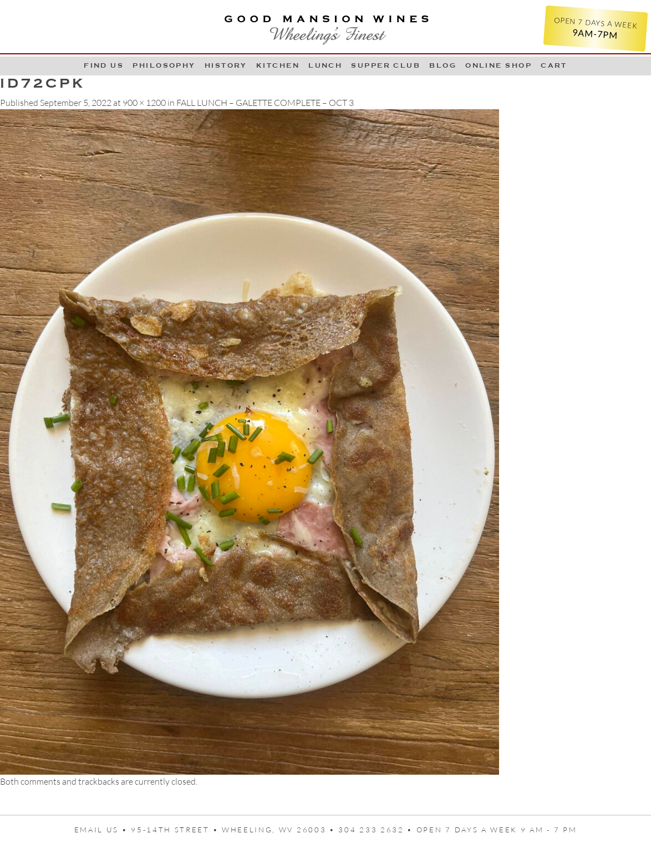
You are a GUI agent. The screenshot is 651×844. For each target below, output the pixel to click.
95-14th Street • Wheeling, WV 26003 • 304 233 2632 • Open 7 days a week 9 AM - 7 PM (354, 829)
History (226, 65)
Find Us (104, 65)
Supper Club (385, 65)
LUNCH (325, 65)
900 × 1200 (144, 102)
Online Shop (498, 65)
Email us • (102, 829)
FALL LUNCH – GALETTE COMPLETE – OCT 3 (265, 102)
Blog (442, 65)
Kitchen (277, 65)
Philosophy (164, 65)
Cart (554, 65)
